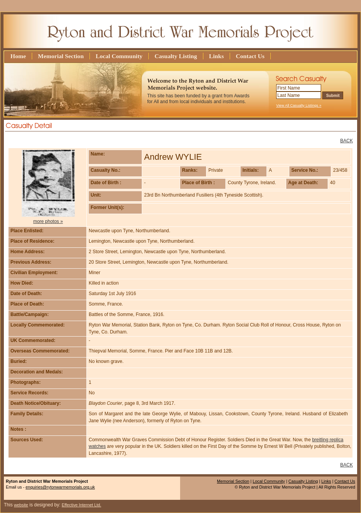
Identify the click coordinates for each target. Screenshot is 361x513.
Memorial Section (61, 56)
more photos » (48, 221)
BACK (346, 140)
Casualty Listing (176, 56)
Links (216, 56)
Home (18, 56)
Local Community (119, 56)
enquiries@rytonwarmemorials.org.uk (60, 487)
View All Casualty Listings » (298, 105)
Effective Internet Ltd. (81, 505)
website (21, 505)
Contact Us (250, 56)
